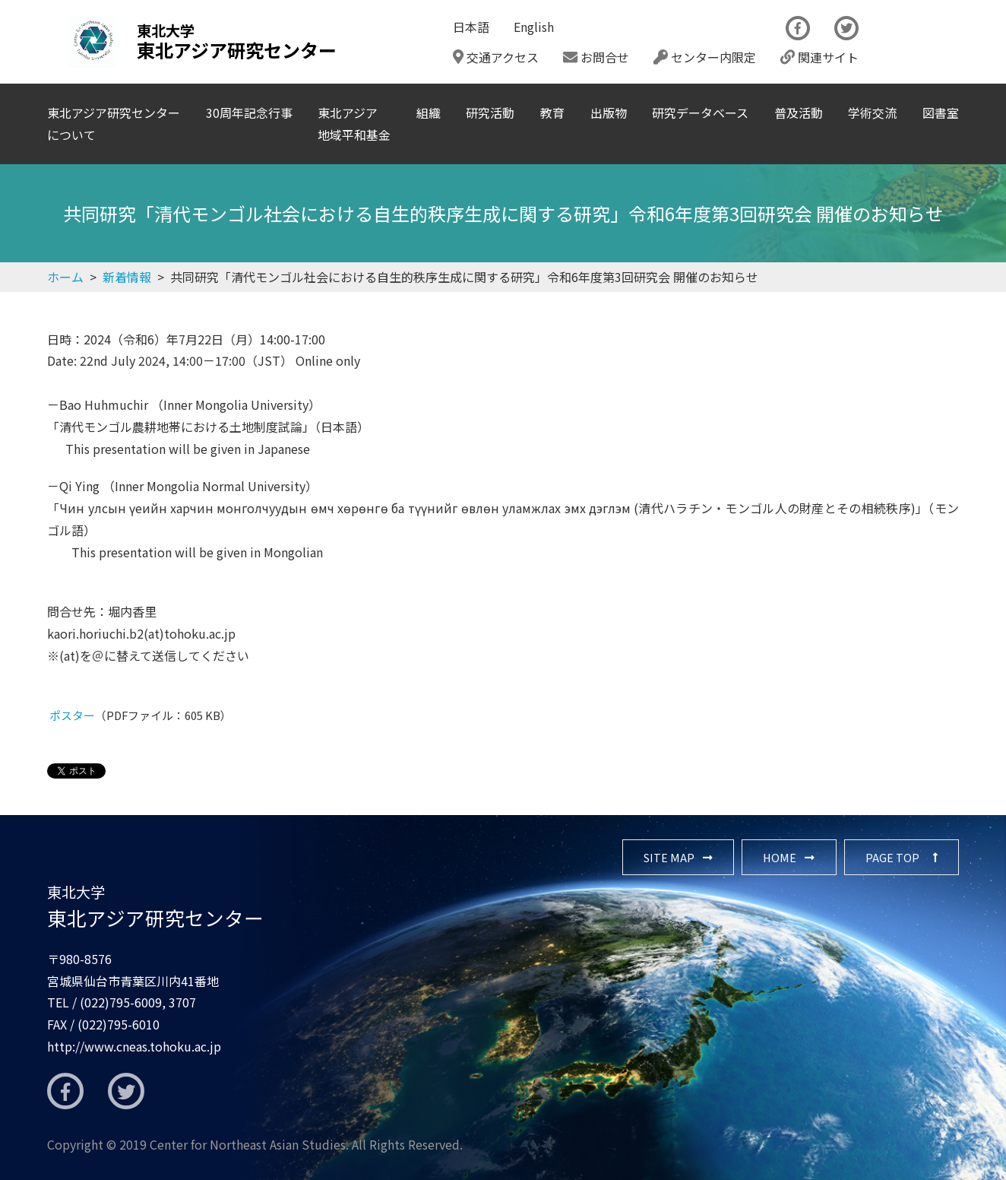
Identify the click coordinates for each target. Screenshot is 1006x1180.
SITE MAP (669, 857)
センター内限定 (704, 57)
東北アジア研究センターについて (113, 123)
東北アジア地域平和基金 (354, 123)
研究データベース (700, 112)
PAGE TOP (892, 857)
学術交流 (872, 112)
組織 (428, 112)
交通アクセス (496, 57)
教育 (552, 112)
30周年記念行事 (249, 112)
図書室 (940, 112)
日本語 (471, 26)
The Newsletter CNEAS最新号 (921, 41)
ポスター (72, 715)
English (534, 26)
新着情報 (127, 277)
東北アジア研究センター (155, 906)
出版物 (608, 112)
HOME (779, 857)
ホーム (65, 277)
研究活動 (490, 112)
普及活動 (798, 112)
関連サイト (819, 57)
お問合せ (596, 57)
